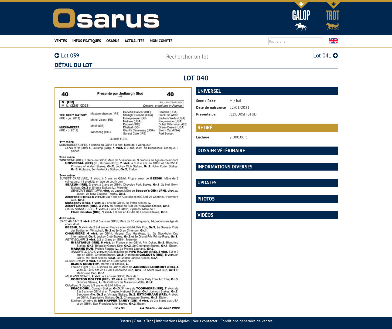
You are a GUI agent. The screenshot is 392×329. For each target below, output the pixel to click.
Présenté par (206, 114)
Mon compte (161, 40)
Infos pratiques (86, 40)
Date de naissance (211, 107)
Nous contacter (205, 320)
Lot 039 (66, 55)
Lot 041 (325, 55)
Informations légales (173, 320)
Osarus (112, 40)
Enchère (202, 137)
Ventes (60, 40)
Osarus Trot (143, 320)
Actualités (134, 40)
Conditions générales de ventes (246, 320)
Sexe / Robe (206, 100)
